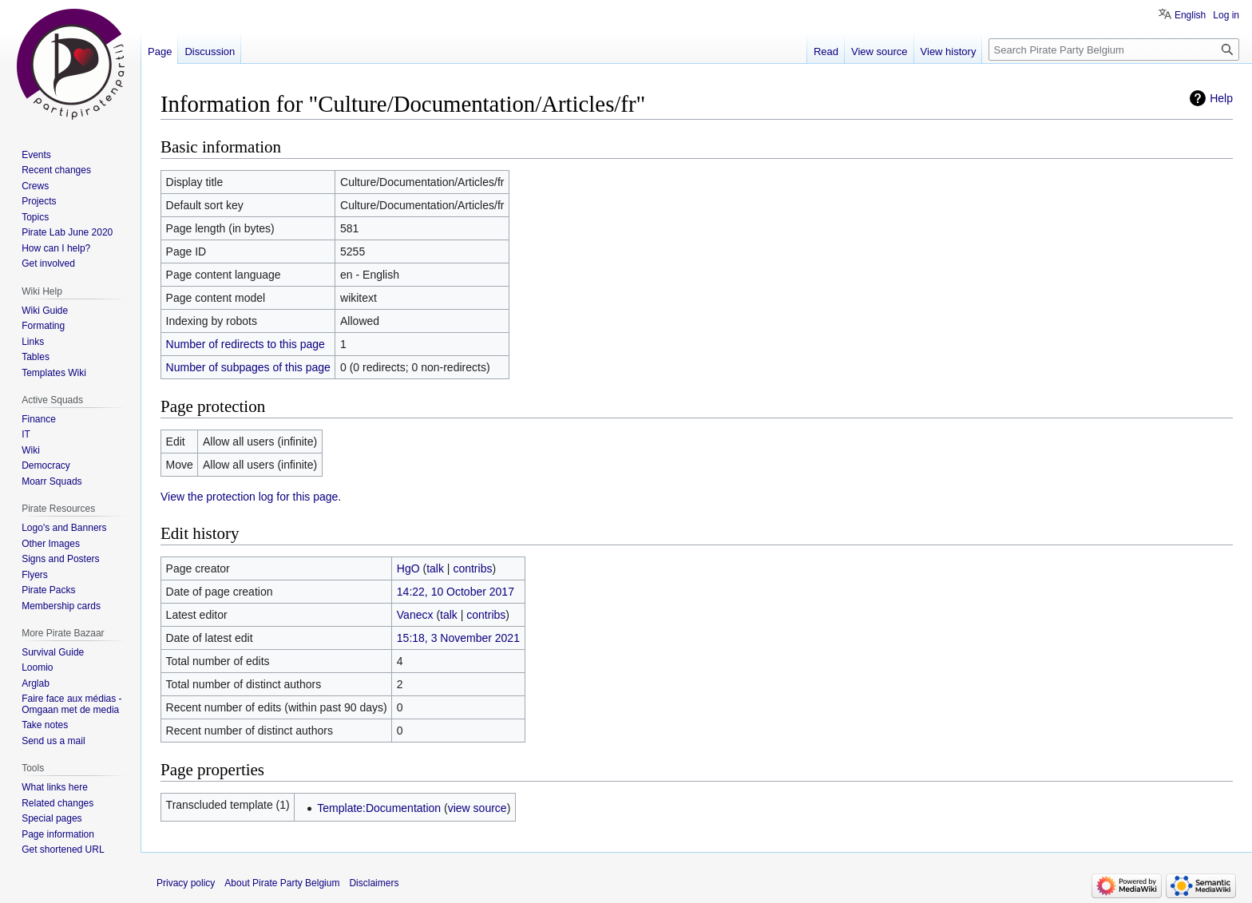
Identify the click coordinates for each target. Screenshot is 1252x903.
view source (477, 808)
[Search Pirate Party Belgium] (1114, 49)
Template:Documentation (379, 808)
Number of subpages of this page (248, 367)
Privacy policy (185, 883)
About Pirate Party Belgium (281, 883)
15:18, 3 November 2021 (458, 638)
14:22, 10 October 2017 (455, 591)
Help (1221, 98)
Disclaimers (373, 883)
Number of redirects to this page (245, 344)
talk (435, 568)
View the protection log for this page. (250, 496)
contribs (472, 568)
